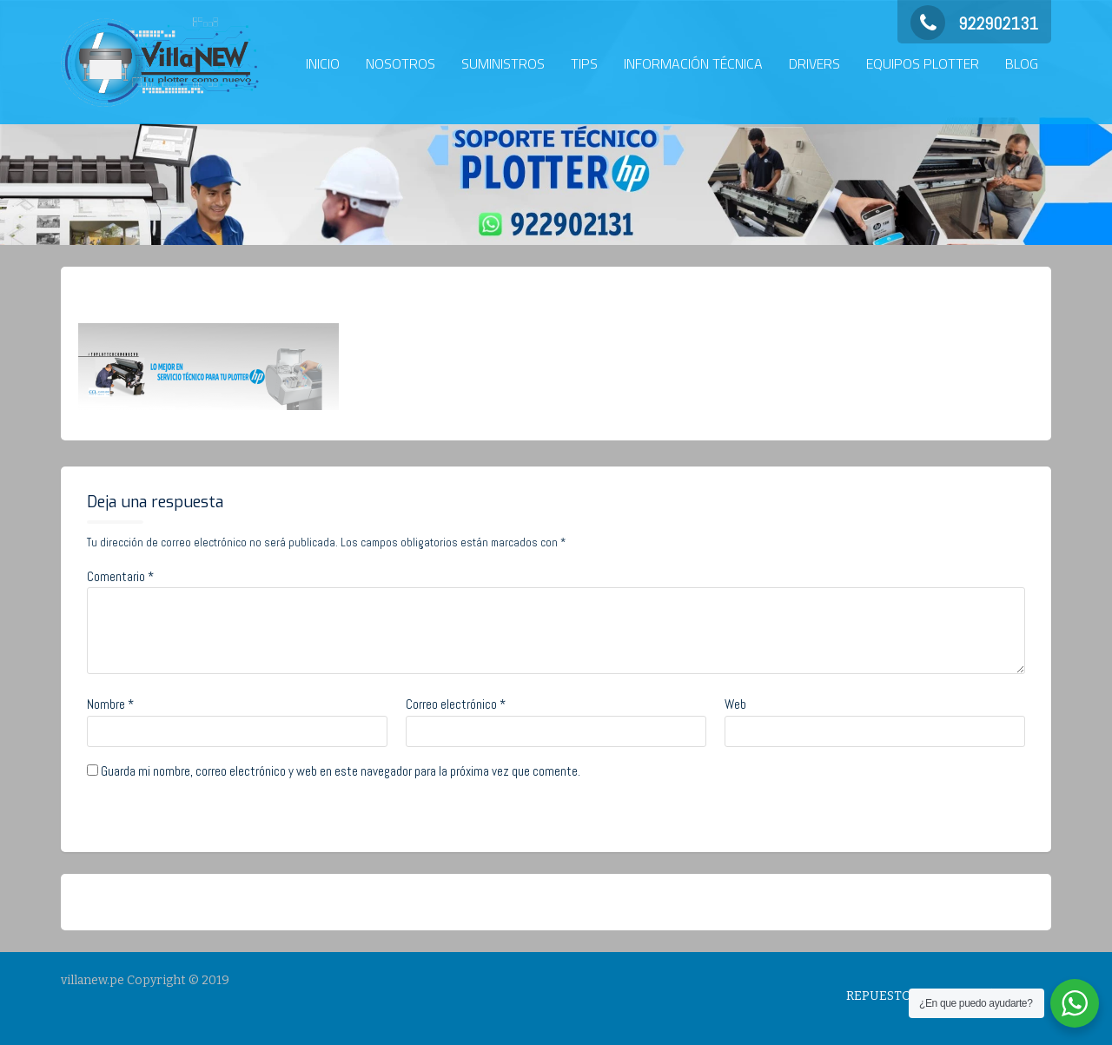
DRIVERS (814, 63)
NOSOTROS (400, 63)
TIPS (584, 63)
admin (218, 294)
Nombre (110, 704)
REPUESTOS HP (892, 996)
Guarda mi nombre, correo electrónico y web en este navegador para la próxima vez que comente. (340, 771)
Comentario (120, 576)
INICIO (323, 63)
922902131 (974, 23)
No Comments (311, 294)
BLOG (1021, 63)
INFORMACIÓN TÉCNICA (693, 63)
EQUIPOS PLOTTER (922, 63)
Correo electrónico (456, 704)
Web (735, 704)
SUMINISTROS (503, 63)
